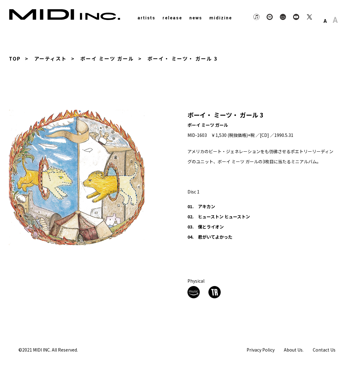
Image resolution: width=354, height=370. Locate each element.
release (172, 17)
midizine (220, 17)
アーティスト (50, 58)
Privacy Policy (261, 349)
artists (146, 17)
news (195, 17)
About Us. (294, 349)
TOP (15, 58)
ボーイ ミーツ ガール (107, 58)
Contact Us (324, 349)
